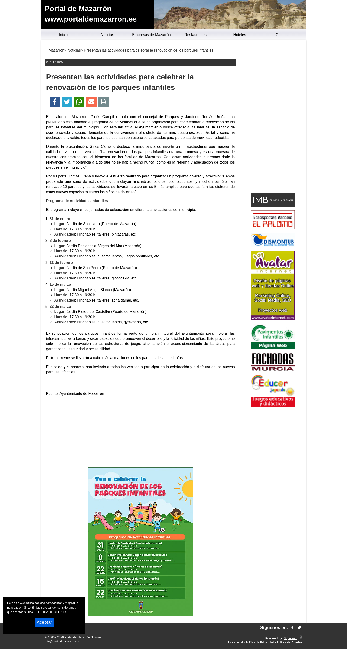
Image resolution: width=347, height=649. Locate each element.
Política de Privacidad (260, 642)
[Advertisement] (140, 432)
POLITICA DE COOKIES (51, 612)
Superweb (290, 638)
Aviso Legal (235, 642)
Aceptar (44, 622)
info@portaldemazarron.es (62, 641)
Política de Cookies (289, 642)
